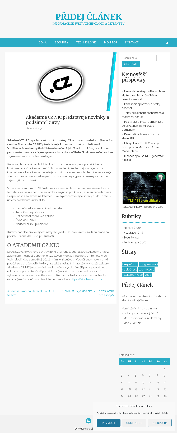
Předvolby (160, 422)
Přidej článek (88, 17)
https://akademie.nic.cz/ (87, 279)
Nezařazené (131, 232)
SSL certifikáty (132, 206)
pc (41, 128)
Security (61, 42)
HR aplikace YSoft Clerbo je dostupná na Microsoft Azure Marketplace (140, 147)
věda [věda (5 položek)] (148, 274)
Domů (42, 42)
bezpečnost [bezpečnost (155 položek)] (130, 264)
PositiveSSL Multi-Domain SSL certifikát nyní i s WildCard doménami (142, 125)
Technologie (86, 42)
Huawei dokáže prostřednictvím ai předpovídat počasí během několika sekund (143, 95)
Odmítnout (134, 422)
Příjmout (108, 422)
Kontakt (132, 42)
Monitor (111, 42)
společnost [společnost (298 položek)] (129, 269)
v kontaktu (136, 323)
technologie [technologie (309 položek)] (146, 269)
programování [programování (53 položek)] (149, 264)
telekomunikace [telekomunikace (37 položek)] (132, 274)
